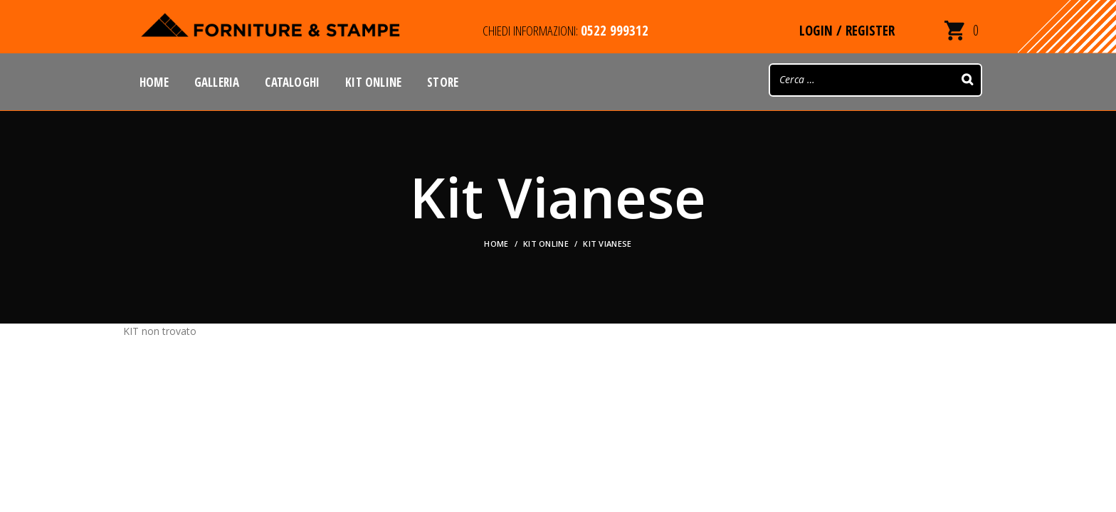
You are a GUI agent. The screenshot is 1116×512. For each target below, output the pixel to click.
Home (496, 243)
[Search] (967, 79)
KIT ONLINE (546, 243)
